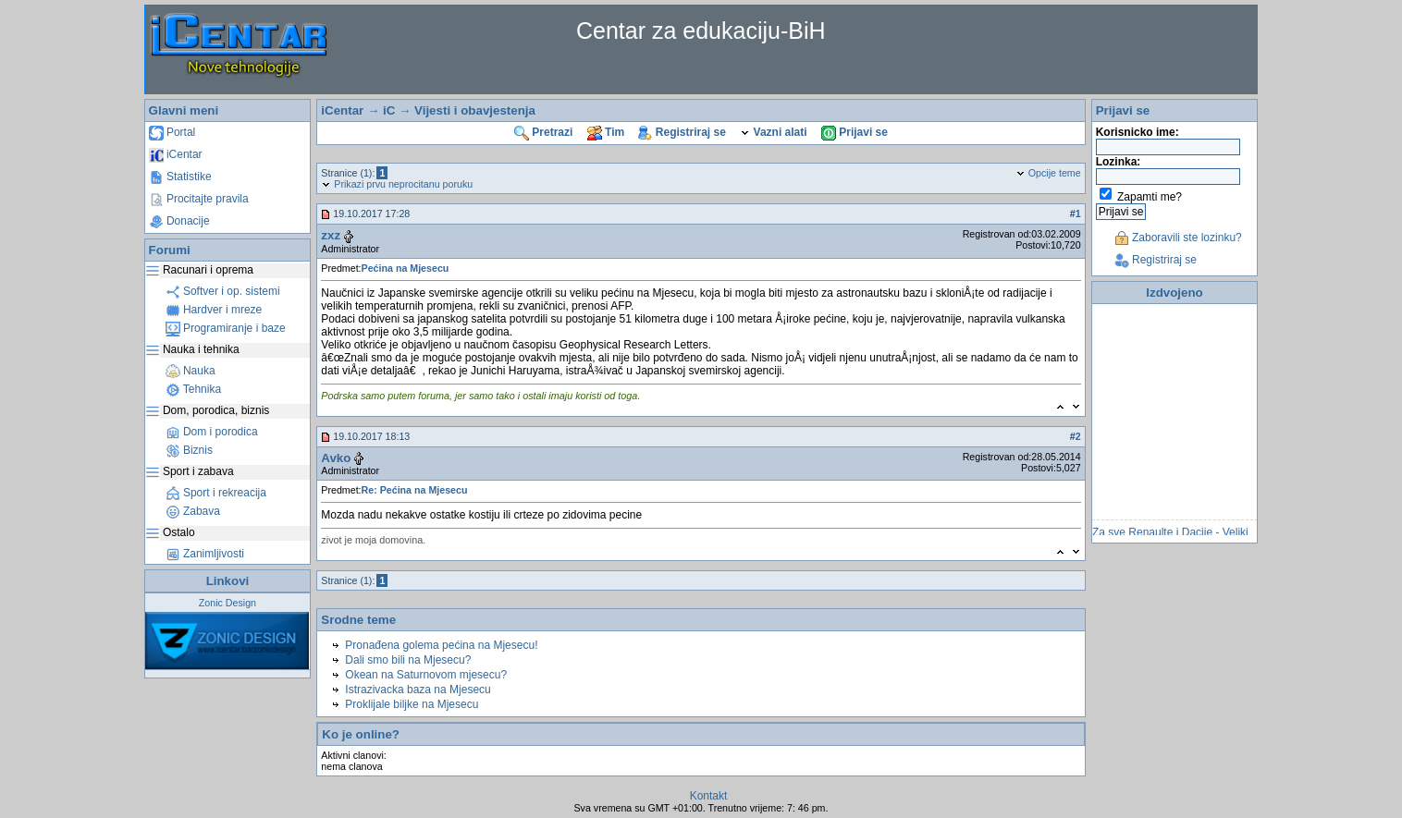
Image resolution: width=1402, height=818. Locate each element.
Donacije (179, 220)
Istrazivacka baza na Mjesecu (417, 689)
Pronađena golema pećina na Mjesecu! (441, 645)
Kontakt (709, 795)
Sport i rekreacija (216, 492)
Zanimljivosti (205, 553)
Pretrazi (543, 132)
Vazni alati (773, 132)
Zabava (193, 511)
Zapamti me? (1149, 196)
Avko (335, 458)
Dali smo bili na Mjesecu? (408, 659)
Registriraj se (681, 132)
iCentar (176, 154)
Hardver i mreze (214, 309)
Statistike (180, 176)
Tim (605, 132)
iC (389, 110)
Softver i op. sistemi (223, 291)
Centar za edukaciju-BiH (701, 30)
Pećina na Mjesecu (405, 268)
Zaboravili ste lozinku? (1178, 237)
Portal (172, 132)
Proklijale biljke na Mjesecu (411, 704)
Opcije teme (1048, 172)
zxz (330, 235)
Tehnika (193, 389)
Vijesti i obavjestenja (474, 110)
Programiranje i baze (226, 328)
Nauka (190, 370)
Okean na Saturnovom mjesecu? (426, 674)
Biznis (189, 450)
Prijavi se (854, 132)
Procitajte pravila (199, 198)
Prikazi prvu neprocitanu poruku (397, 183)
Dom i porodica (212, 431)
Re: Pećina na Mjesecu (415, 489)
